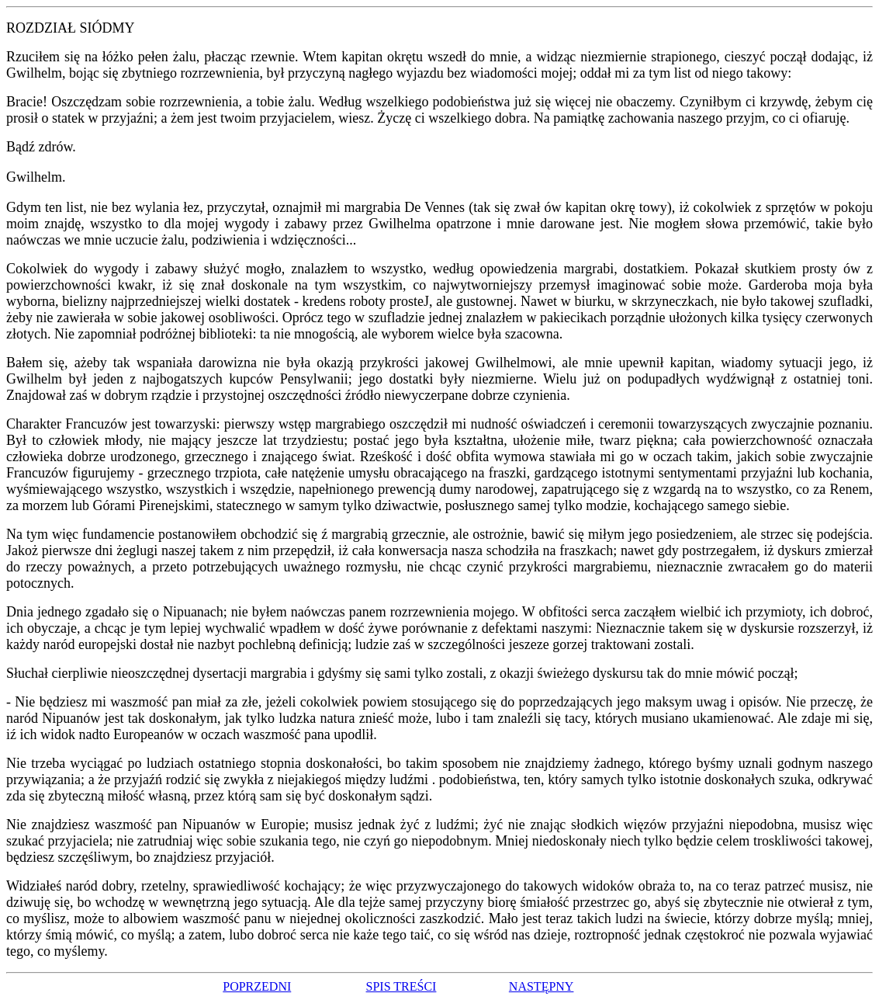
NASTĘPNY (541, 986)
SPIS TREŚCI (401, 986)
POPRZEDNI (257, 986)
